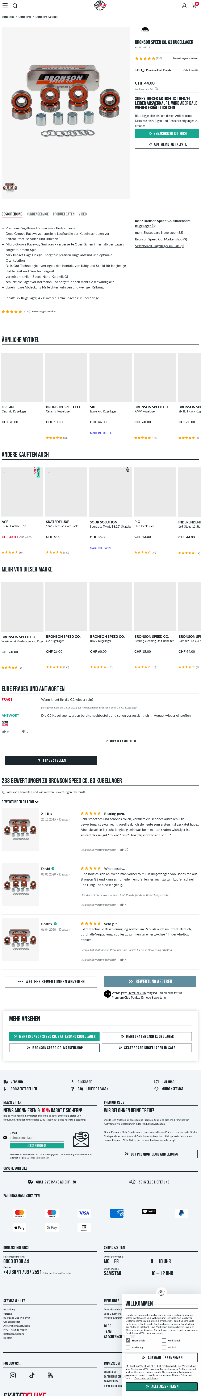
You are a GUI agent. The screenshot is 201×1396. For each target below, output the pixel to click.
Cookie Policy (111, 1381)
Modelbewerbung (113, 1317)
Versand (13, 1082)
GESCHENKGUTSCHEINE (119, 1337)
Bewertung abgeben (149, 981)
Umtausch (165, 1082)
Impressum (112, 1364)
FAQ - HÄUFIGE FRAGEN (89, 1089)
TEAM (108, 1332)
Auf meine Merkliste (167, 144)
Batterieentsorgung (13, 1333)
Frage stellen (51, 761)
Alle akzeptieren (162, 1387)
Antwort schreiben (120, 741)
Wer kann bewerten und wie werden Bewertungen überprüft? (44, 792)
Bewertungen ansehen (185, 58)
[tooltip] (196, 70)
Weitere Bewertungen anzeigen (51, 982)
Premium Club (136, 993)
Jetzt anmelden (37, 1145)
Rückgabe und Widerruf (16, 1317)
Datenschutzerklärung (117, 1376)
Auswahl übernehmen (162, 1358)
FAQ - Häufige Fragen (15, 1329)
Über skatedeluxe (113, 1309)
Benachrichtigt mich (167, 134)
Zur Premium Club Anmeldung (151, 1154)
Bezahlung (9, 1309)
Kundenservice (169, 1089)
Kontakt (7, 1337)
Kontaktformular (62, 1273)
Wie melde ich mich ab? (38, 1157)
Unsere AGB (110, 1372)
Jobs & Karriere (112, 1313)
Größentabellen (20, 1089)
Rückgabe (81, 1082)
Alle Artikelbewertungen (16, 1325)
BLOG (107, 1326)
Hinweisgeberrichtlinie (117, 1386)
